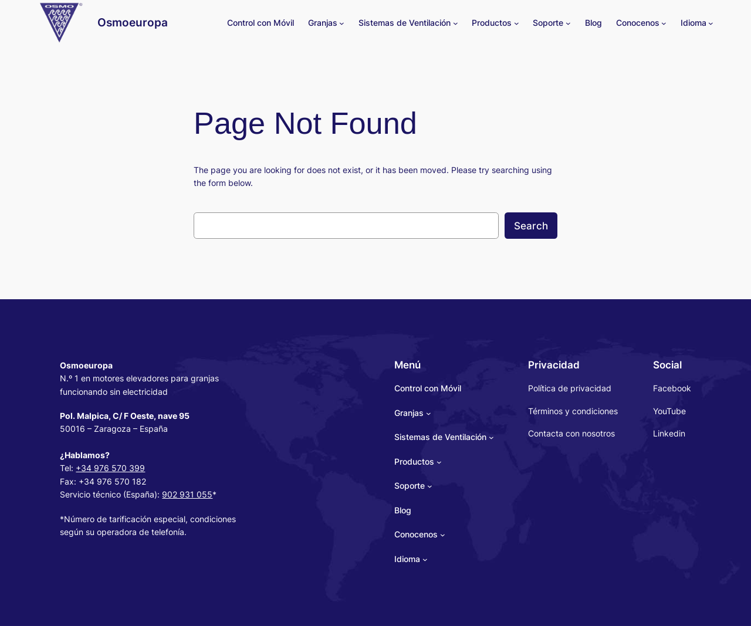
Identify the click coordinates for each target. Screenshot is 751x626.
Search (531, 226)
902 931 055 (187, 494)
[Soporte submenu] (568, 23)
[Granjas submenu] (341, 23)
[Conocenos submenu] (664, 23)
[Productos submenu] (516, 23)
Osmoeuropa (132, 22)
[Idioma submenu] (710, 23)
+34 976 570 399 (110, 468)
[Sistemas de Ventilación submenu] (455, 23)
